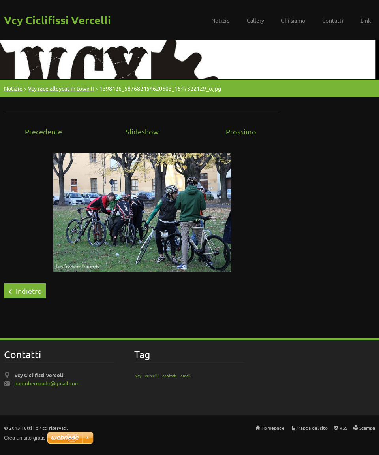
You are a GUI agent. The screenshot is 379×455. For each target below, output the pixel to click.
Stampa (367, 428)
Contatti (332, 20)
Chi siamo (293, 20)
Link (365, 20)
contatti (169, 375)
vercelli (152, 375)
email (185, 375)
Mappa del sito (312, 428)
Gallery (255, 20)
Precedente (43, 131)
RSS (343, 428)
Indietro (29, 291)
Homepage (273, 428)
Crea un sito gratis (25, 438)
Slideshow (142, 131)
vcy (138, 375)
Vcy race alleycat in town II (61, 88)
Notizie (220, 20)
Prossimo (241, 131)
